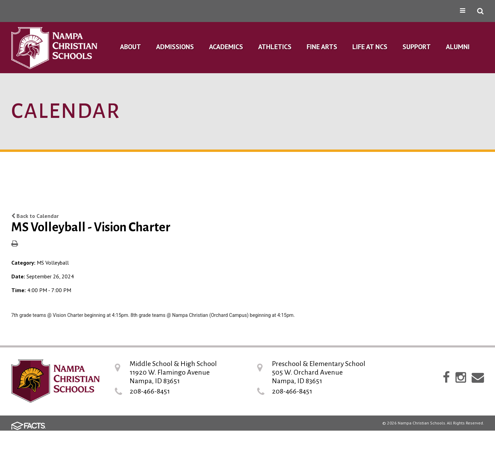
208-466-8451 (150, 391)
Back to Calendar (35, 215)
